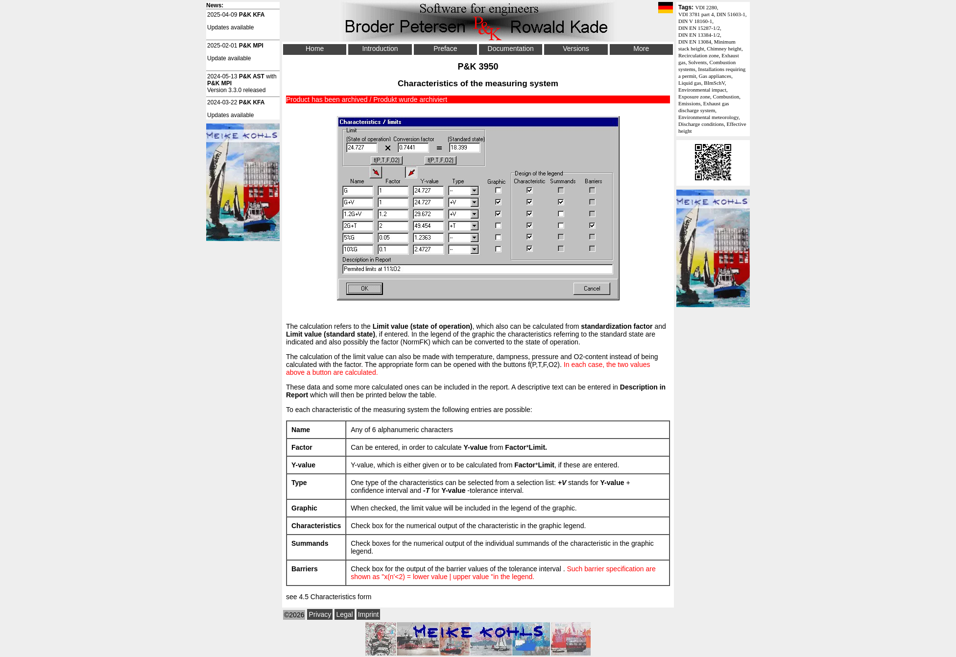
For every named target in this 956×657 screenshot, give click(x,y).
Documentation (511, 48)
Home (315, 48)
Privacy (320, 614)
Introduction (380, 48)
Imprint (368, 614)
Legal (344, 614)
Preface (445, 48)
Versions (576, 48)
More (641, 48)
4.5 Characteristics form (335, 597)
